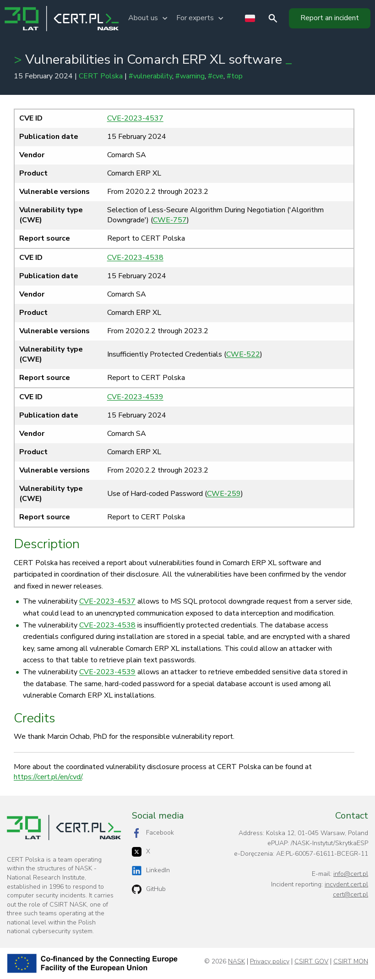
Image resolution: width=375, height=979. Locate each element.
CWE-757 (170, 220)
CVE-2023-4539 (135, 397)
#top (235, 76)
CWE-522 (243, 354)
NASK (236, 961)
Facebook (153, 833)
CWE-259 (224, 494)
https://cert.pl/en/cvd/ (48, 777)
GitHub (149, 889)
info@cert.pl (350, 873)
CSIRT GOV (311, 961)
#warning (190, 76)
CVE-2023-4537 (135, 118)
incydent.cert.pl (346, 884)
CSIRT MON (350, 961)
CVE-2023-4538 (135, 258)
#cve (215, 76)
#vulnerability (150, 76)
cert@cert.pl (350, 894)
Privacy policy (269, 961)
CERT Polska (101, 76)
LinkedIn (151, 870)
